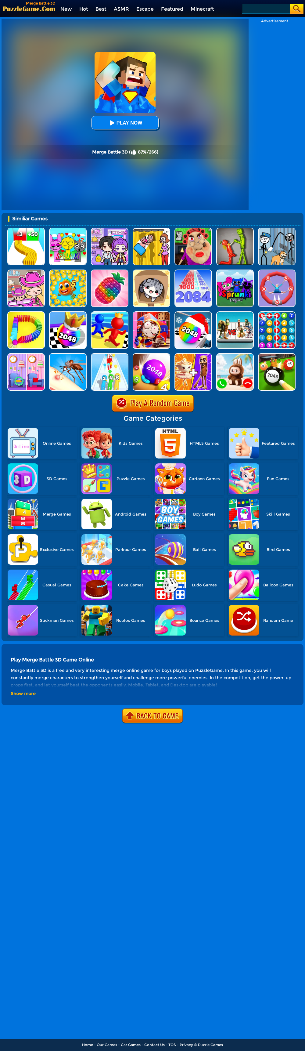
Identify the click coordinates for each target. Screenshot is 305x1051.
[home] (29, 8)
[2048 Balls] (151, 355)
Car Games (131, 1044)
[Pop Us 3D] (109, 272)
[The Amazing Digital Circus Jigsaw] (151, 313)
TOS (172, 1044)
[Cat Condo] (151, 272)
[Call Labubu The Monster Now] (235, 355)
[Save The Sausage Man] (277, 272)
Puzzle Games (210, 1044)
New (66, 9)
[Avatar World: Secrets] (109, 230)
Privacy (186, 1044)
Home (87, 1044)
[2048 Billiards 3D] (277, 355)
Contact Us (154, 1044)
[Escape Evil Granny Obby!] (193, 230)
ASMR (121, 9)
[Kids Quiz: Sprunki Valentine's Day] (68, 230)
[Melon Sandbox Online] (235, 230)
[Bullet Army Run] (26, 230)
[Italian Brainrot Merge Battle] (235, 313)
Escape (145, 9)
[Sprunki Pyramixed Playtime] (235, 272)
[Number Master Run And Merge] (193, 272)
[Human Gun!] (109, 355)
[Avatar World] (26, 272)
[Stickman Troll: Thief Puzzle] (277, 230)
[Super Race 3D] (109, 313)
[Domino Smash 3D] (26, 313)
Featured (172, 9)
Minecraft (202, 9)
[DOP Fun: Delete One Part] (151, 230)
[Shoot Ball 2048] (68, 313)
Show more (23, 693)
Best (100, 9)
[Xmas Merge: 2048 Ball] (193, 313)
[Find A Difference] (26, 355)
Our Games (107, 1044)
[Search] (265, 9)
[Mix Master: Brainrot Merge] (193, 355)
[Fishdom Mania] (68, 272)
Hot (83, 9)
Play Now (125, 123)
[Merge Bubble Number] (277, 313)
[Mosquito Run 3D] (68, 355)
